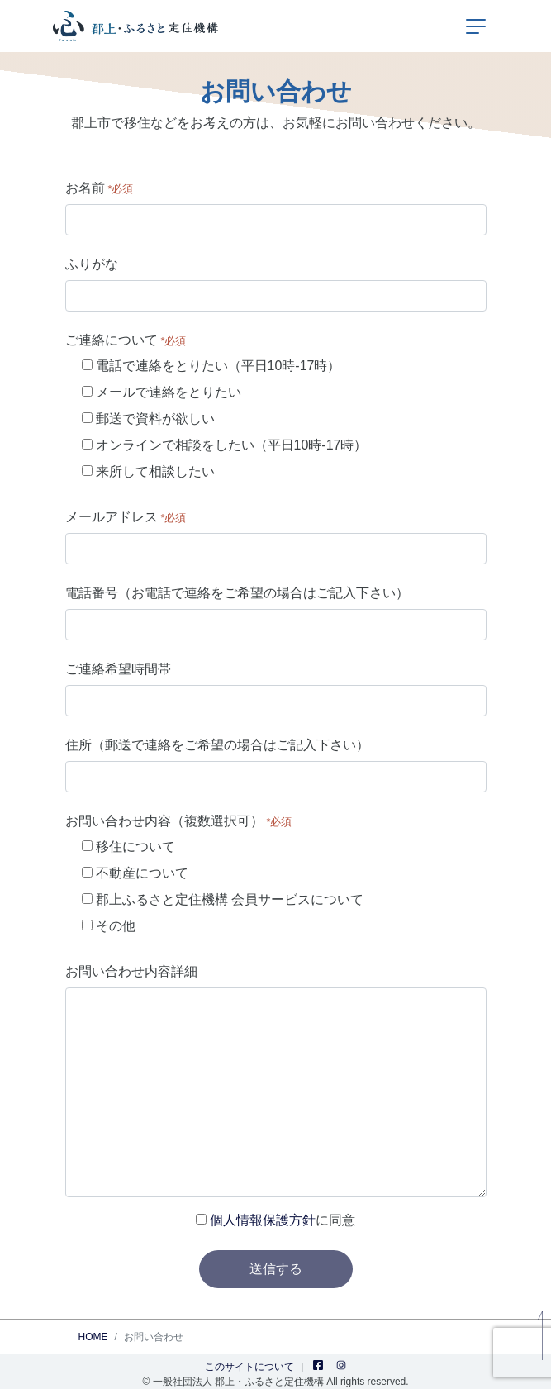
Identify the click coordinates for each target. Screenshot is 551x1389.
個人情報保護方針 (263, 1220)
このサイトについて (249, 1366)
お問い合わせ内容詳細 (131, 971)
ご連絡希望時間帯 (118, 669)
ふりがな (91, 264)
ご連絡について (126, 340)
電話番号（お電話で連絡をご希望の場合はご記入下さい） (237, 593)
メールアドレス (126, 517)
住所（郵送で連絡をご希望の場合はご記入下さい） (217, 745)
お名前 (99, 188)
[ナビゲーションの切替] (476, 26)
